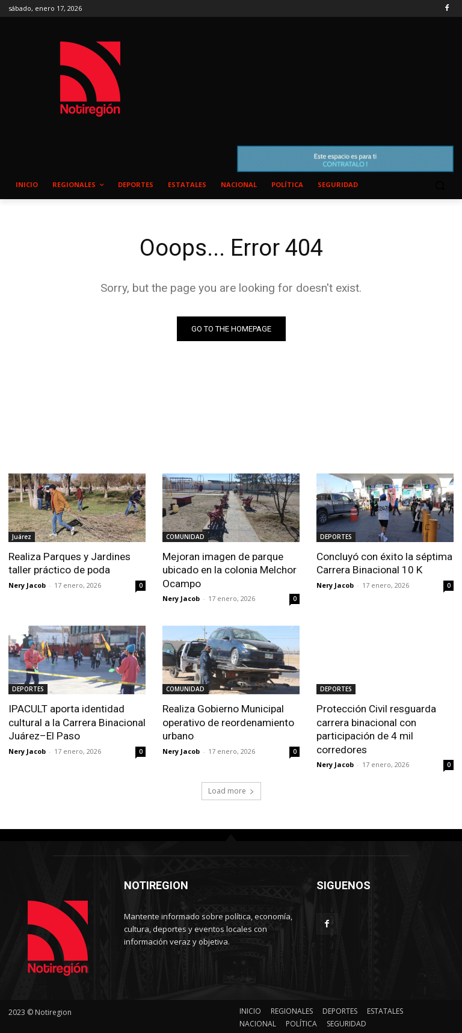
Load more (231, 789)
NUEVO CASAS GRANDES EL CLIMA (313, 67)
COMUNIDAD (185, 536)
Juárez (21, 536)
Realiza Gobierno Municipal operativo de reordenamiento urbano (228, 721)
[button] (439, 185)
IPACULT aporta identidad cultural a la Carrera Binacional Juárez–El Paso (76, 721)
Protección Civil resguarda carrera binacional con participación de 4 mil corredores (376, 728)
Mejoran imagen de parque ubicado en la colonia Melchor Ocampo (229, 569)
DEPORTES (336, 536)
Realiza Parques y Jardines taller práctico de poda (69, 563)
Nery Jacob (27, 584)
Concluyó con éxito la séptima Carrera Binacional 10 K (384, 563)
